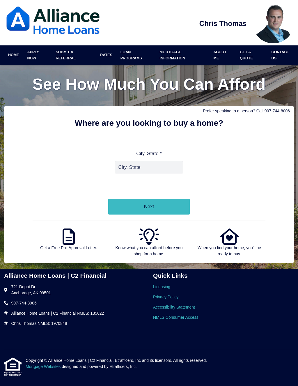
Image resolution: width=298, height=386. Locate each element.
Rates (106, 55)
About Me (219, 55)
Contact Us (280, 55)
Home (13, 55)
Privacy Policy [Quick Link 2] (165, 297)
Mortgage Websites (44, 366)
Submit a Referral (66, 55)
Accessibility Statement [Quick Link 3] (174, 307)
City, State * (149, 153)
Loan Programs (131, 55)
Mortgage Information (172, 55)
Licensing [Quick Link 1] (161, 286)
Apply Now (33, 55)
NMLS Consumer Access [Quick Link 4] (175, 317)
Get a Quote (246, 55)
